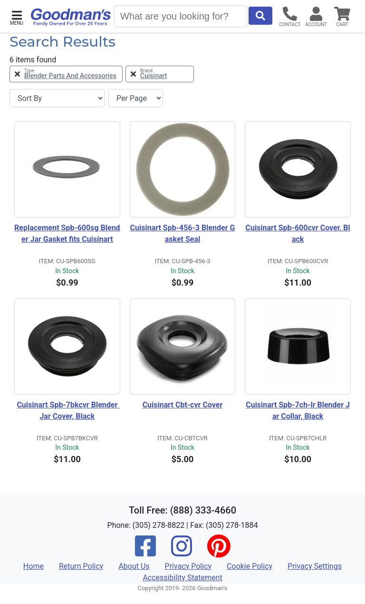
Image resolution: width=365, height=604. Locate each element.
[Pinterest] (218, 552)
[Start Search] (260, 16)
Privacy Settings (315, 566)
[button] (17, 17)
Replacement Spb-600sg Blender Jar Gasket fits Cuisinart (67, 233)
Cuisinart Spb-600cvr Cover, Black (297, 233)
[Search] (180, 16)
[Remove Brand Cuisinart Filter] (159, 74)
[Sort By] (57, 98)
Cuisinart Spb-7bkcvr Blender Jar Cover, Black (68, 410)
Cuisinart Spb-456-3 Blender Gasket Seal (182, 233)
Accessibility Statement (182, 577)
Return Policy (81, 566)
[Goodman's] (71, 17)
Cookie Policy (249, 566)
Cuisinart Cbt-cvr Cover (183, 404)
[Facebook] (145, 552)
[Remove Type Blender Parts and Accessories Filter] (66, 74)
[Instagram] (181, 552)
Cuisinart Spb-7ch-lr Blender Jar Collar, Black (298, 410)
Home (33, 566)
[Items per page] (135, 98)
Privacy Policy (188, 566)
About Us (133, 566)
